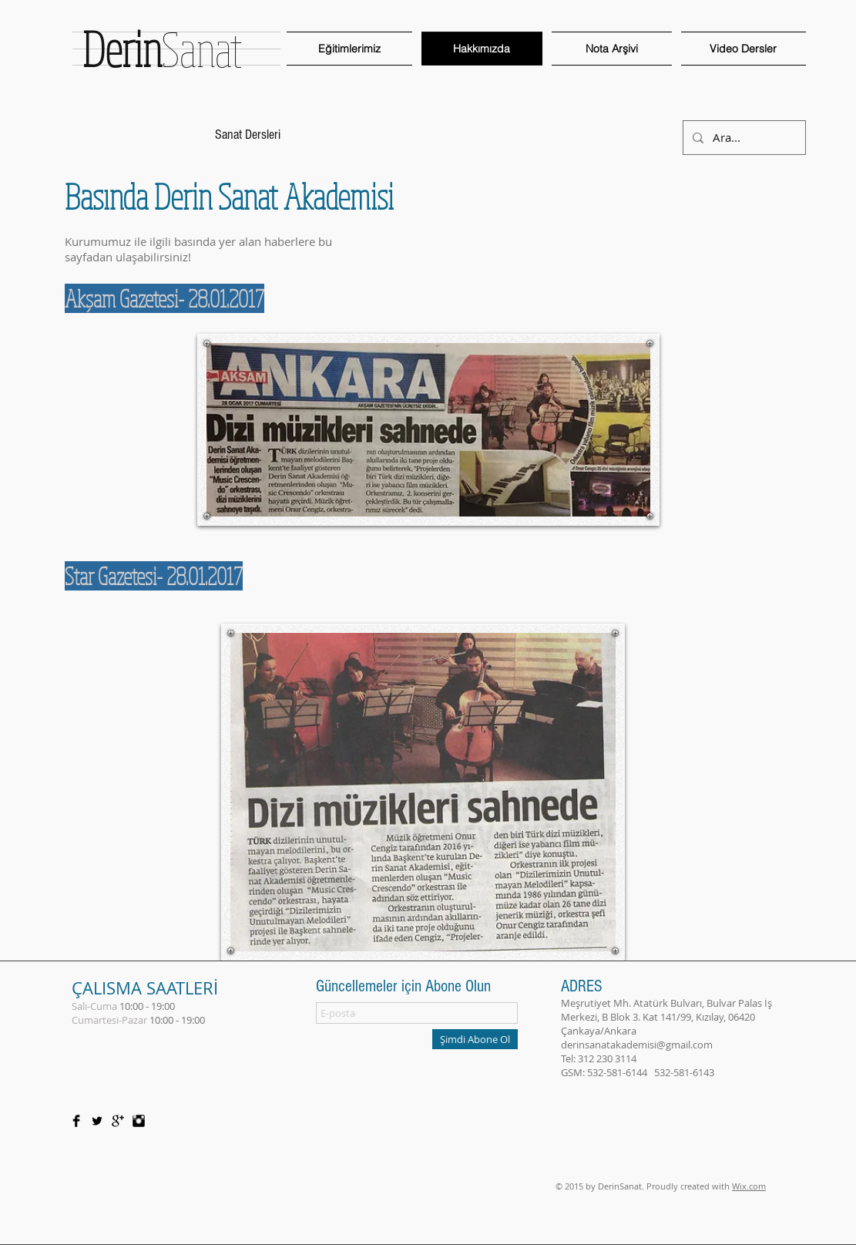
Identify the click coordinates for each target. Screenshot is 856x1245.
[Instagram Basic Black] (139, 1121)
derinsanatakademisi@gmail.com (637, 1045)
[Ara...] (743, 137)
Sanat (162, 48)
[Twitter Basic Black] (97, 1121)
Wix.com (749, 1186)
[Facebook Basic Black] (76, 1121)
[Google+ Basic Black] (118, 1121)
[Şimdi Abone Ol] (475, 1039)
